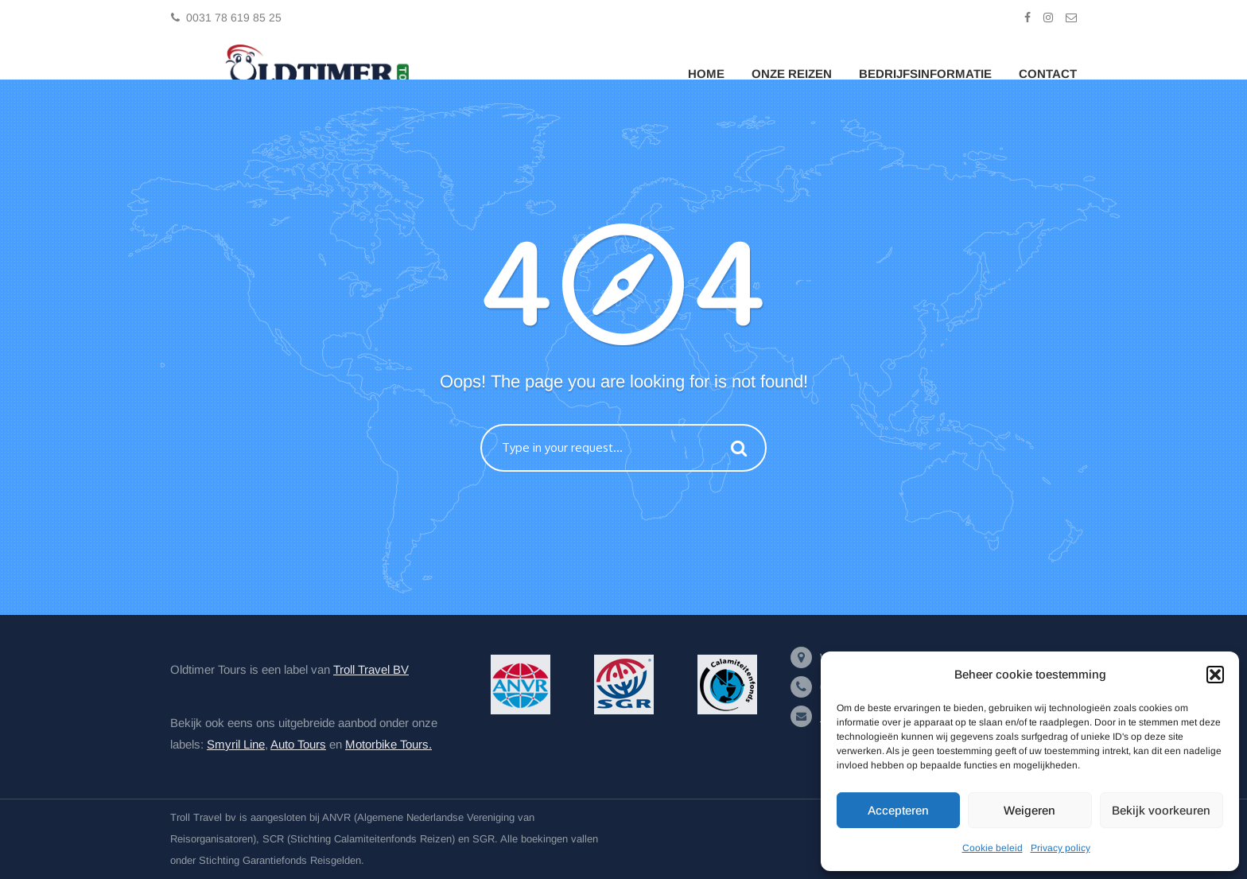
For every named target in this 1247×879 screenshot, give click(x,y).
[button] (1215, 675)
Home (706, 73)
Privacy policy (1060, 848)
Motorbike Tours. (388, 744)
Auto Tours (298, 744)
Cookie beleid (992, 848)
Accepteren (898, 810)
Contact (1048, 73)
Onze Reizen (792, 73)
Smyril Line (236, 744)
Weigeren (1029, 810)
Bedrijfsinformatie (925, 73)
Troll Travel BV (371, 669)
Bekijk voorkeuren (1161, 810)
